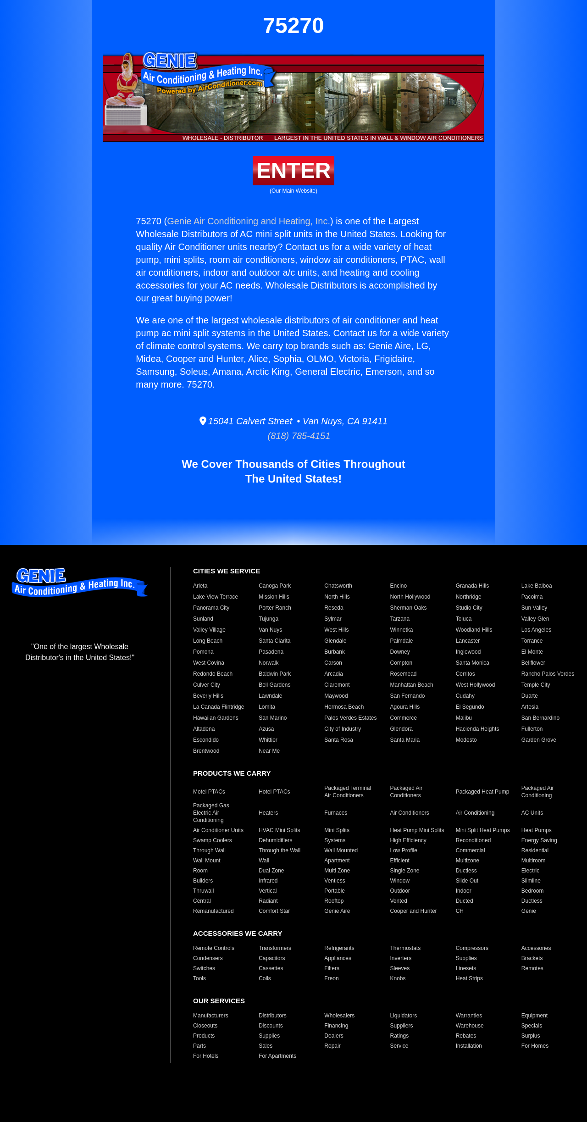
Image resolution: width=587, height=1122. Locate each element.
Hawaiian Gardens (215, 718)
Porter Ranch (275, 608)
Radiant (268, 901)
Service (399, 1046)
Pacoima (532, 597)
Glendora (401, 729)
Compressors (472, 948)
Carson (333, 663)
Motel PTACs (209, 792)
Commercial (470, 850)
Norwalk (268, 663)
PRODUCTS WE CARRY (232, 773)
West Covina (208, 663)
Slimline (531, 881)
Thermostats (405, 948)
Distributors (273, 1015)
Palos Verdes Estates (350, 718)
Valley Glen (535, 619)
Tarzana (400, 619)
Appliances (337, 958)
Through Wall (209, 850)
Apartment (336, 860)
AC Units (532, 813)
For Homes (534, 1046)
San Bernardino (540, 718)
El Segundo (470, 707)
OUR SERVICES (219, 1001)
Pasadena (271, 652)
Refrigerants (339, 948)
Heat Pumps (536, 830)
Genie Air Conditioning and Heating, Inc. (248, 221)
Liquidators (403, 1015)
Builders (203, 881)
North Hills (336, 597)
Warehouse (470, 1025)
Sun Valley (534, 608)
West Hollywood (475, 685)
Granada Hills (472, 586)
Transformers (275, 948)
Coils (265, 978)
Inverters (400, 958)
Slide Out (467, 881)
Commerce (403, 718)
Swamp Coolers (212, 840)
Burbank (334, 652)
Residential (534, 850)
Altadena (204, 729)
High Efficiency (408, 840)
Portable (334, 891)
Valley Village (209, 630)
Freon (331, 978)
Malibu (464, 718)
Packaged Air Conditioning (537, 792)
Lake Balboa (536, 586)
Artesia (529, 707)
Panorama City (211, 608)
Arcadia (333, 674)
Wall (264, 860)
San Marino (273, 718)
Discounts (271, 1025)
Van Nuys (270, 630)
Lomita (267, 707)
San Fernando (407, 696)
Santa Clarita (274, 641)
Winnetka (401, 630)
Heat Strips (469, 978)
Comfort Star (274, 911)
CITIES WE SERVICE (226, 571)
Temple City (535, 685)
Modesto (466, 740)
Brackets (532, 958)
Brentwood (206, 751)
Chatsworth (338, 586)
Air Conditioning (475, 813)
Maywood (336, 696)
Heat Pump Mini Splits (417, 830)
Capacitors (272, 958)
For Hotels (205, 1056)
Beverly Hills (208, 696)
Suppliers (401, 1025)
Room (200, 870)
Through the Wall (279, 850)
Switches (204, 968)
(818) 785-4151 (294, 436)
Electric (530, 870)
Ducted (464, 901)
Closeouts (205, 1025)
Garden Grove (538, 740)
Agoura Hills (405, 707)
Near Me (269, 751)
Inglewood (468, 652)
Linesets (466, 968)
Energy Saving (539, 840)
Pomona (203, 652)
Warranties (469, 1015)
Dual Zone (271, 870)
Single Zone (404, 870)
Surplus (530, 1036)
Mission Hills (274, 597)
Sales (265, 1046)
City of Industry (342, 729)
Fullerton (532, 729)
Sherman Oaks (408, 608)
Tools (199, 978)
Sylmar (332, 619)
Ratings (399, 1036)
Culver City (206, 685)
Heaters (268, 813)
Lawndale (270, 696)
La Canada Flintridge (218, 707)
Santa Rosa (338, 740)
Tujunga (268, 619)
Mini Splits (336, 830)
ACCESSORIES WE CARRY (237, 933)
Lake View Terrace (215, 597)
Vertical (268, 891)
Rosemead (403, 674)
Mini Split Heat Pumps (483, 830)
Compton (401, 663)
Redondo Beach (213, 674)
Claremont (336, 685)
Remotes (532, 968)
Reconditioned (473, 840)
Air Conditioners (409, 813)
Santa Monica (472, 663)
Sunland (203, 619)
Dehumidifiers (275, 840)
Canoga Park (275, 586)
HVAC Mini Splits (279, 830)
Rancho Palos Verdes (547, 674)
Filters (331, 968)
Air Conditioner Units (218, 830)
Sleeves (400, 968)
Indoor (463, 891)
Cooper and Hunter (413, 911)
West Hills (336, 630)
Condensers (208, 958)
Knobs (397, 978)
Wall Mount (207, 860)
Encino (398, 586)
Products (204, 1036)
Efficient (399, 860)
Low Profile (403, 850)
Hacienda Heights (477, 729)
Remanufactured (213, 911)
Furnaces (335, 813)
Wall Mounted (341, 850)
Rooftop (333, 901)
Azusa (266, 729)
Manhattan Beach (411, 685)
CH (460, 911)
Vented (398, 901)
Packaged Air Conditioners (406, 792)
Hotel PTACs (274, 792)
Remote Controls (213, 948)
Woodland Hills (474, 630)
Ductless (466, 870)
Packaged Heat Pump (482, 792)
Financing (336, 1025)
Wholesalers (339, 1015)
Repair (332, 1046)
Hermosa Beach (344, 707)
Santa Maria (405, 740)
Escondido (206, 740)
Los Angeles (536, 630)
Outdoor (400, 891)
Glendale (335, 641)
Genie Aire (337, 911)
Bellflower (533, 663)
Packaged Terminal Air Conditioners (347, 792)
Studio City (469, 608)
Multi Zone (337, 870)
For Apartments (277, 1056)
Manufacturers (210, 1015)
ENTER (293, 170)
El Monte (532, 652)
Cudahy (465, 696)
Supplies (466, 958)
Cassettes (271, 968)
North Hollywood (410, 597)
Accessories (536, 948)
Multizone (467, 860)
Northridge (469, 597)
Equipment (534, 1015)
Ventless (334, 881)
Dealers (333, 1036)
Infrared (268, 881)
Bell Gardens (274, 685)
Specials (531, 1025)
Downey (400, 652)
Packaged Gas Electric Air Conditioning (211, 812)
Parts (199, 1046)
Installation (469, 1046)
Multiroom (533, 860)
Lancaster (468, 641)
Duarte (529, 696)
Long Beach (207, 641)
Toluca (464, 619)
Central (202, 901)
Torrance (532, 641)
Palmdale (401, 641)
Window (400, 881)
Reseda (333, 608)
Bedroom (532, 891)
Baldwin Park (275, 674)
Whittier (268, 740)
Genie (528, 911)
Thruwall (203, 891)
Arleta (200, 586)
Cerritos (465, 674)
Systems (334, 840)
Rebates (466, 1036)
